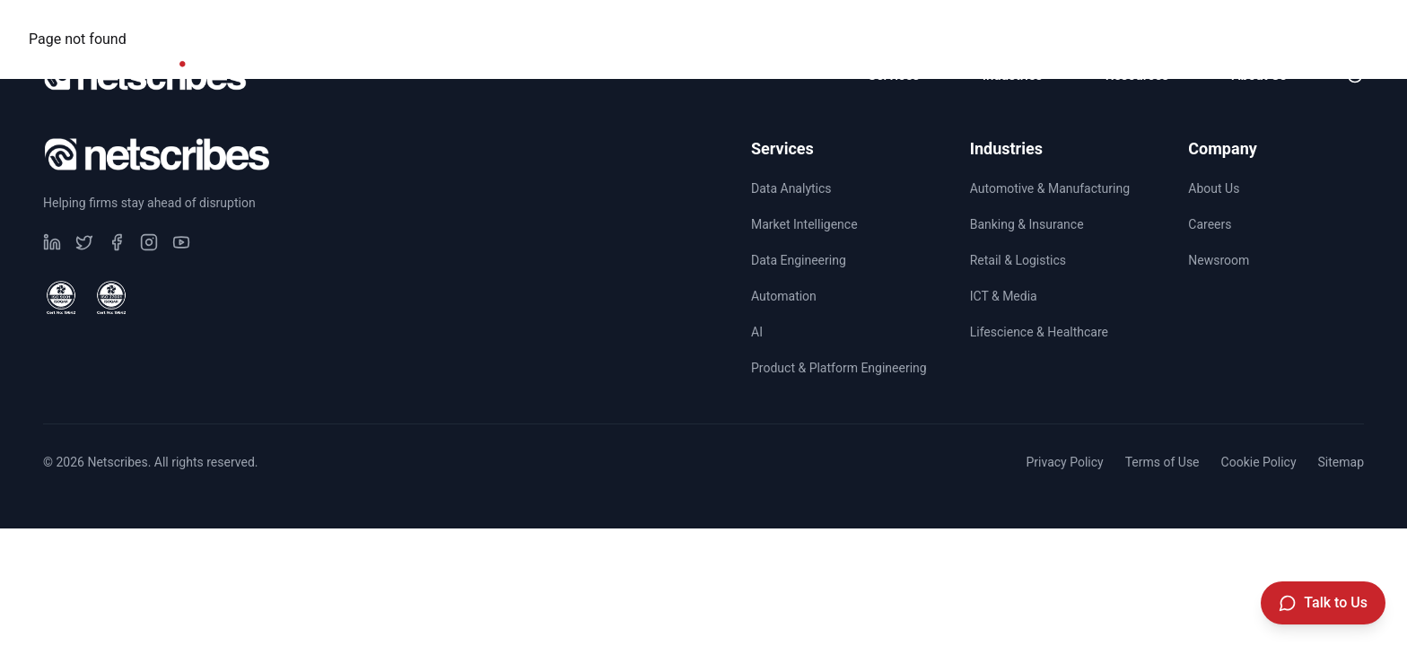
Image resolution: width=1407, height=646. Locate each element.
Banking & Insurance (1027, 224)
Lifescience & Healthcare (1039, 332)
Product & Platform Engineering (839, 368)
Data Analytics (791, 188)
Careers (1207, 23)
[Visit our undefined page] (52, 242)
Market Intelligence (804, 224)
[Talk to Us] (1323, 602)
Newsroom (1320, 23)
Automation (784, 296)
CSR (1113, 23)
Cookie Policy (1259, 462)
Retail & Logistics (1018, 260)
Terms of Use (1162, 462)
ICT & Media (1003, 296)
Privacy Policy (1064, 462)
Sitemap (1341, 462)
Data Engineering (798, 260)
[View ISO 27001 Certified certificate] (111, 298)
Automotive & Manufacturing (1050, 188)
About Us (1213, 188)
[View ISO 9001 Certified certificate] (61, 298)
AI (757, 332)
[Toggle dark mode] (1355, 75)
